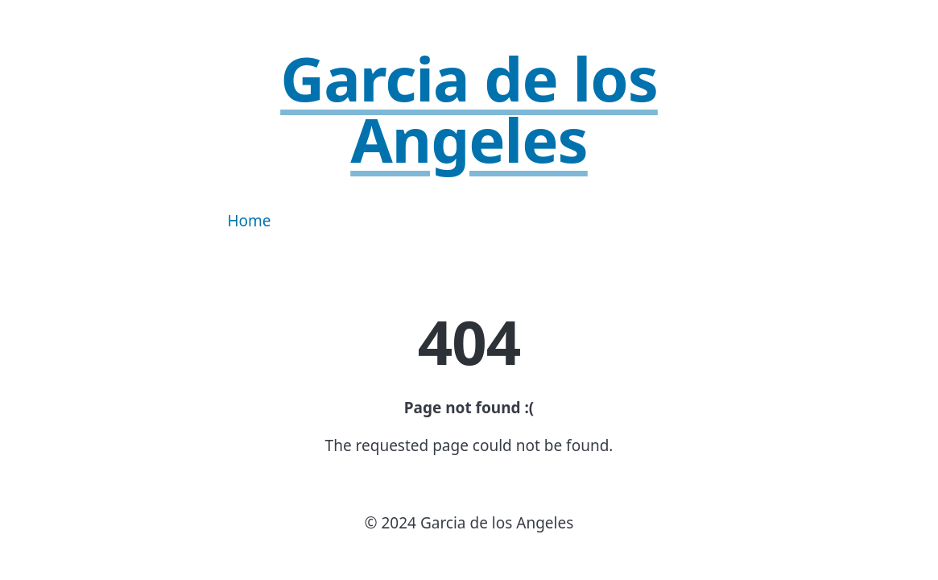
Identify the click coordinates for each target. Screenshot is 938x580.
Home (249, 220)
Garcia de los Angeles (469, 108)
